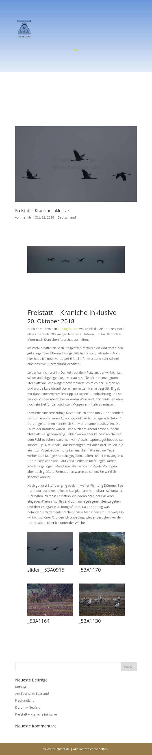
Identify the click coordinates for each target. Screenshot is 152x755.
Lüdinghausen (68, 329)
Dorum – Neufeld (27, 707)
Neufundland (25, 700)
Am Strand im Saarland (32, 693)
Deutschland (66, 217)
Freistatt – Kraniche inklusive (42, 210)
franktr (26, 217)
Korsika (20, 687)
